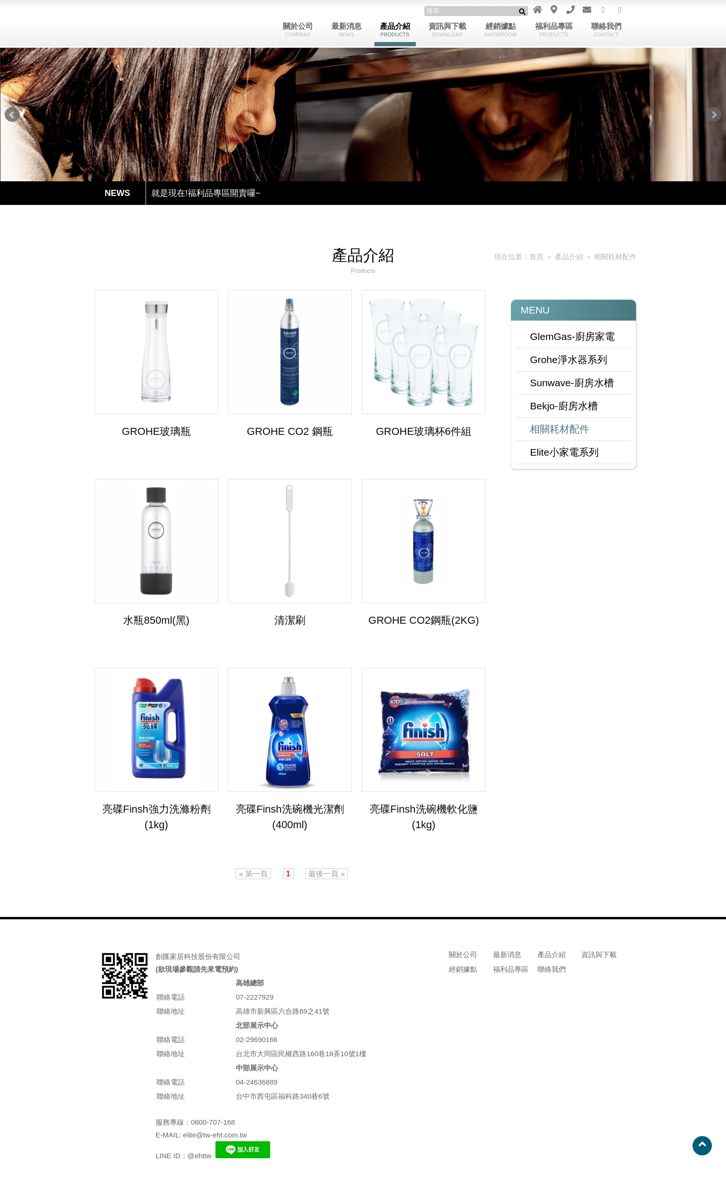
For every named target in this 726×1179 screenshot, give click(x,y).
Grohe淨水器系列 (563, 359)
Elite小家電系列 (559, 452)
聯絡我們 (606, 29)
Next (713, 114)
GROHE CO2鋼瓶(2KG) (423, 621)
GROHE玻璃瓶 (156, 432)
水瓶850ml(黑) (156, 621)
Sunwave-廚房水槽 (566, 382)
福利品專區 (554, 29)
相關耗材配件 (608, 257)
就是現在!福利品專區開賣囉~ (206, 193)
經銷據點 (501, 29)
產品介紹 (395, 29)
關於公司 (298, 29)
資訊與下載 (447, 29)
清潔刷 (290, 621)
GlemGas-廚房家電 (567, 336)
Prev (12, 114)
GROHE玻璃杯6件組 (423, 432)
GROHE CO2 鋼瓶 (290, 432)
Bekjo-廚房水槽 (559, 405)
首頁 (531, 257)
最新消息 (346, 29)
